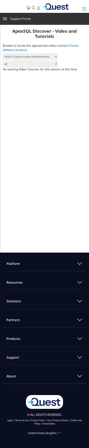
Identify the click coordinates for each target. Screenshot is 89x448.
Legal (10, 420)
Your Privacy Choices (57, 420)
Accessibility (48, 423)
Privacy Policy (38, 420)
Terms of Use (21, 420)
